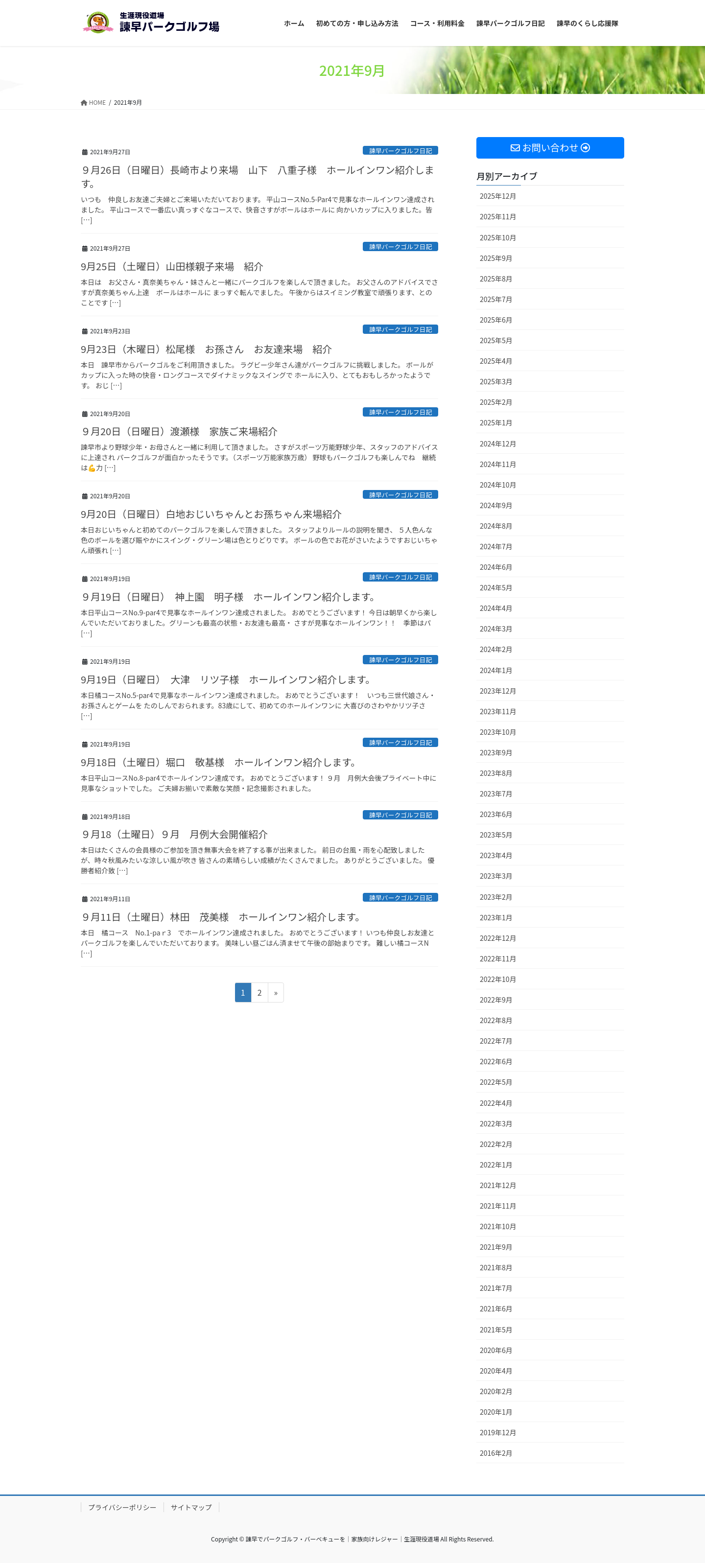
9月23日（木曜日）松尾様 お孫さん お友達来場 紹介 (206, 349)
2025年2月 (496, 402)
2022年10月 (498, 979)
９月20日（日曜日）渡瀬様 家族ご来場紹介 (179, 431)
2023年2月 (496, 897)
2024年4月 (496, 608)
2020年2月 (496, 1391)
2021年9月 (496, 1247)
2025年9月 (496, 258)
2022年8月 (496, 1020)
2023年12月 (498, 691)
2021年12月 (498, 1185)
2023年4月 (496, 855)
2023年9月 (496, 752)
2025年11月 (498, 216)
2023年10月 (498, 732)
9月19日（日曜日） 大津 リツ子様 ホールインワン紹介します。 (228, 679)
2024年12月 (498, 443)
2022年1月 (496, 1164)
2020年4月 (496, 1371)
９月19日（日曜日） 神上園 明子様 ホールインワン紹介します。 (230, 596)
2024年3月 (496, 628)
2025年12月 (498, 196)
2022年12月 (498, 938)
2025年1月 (496, 422)
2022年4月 (496, 1103)
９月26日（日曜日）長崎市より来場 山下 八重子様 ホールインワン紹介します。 (257, 176)
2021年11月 (498, 1206)
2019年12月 (498, 1432)
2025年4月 (496, 361)
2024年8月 (496, 526)
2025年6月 (496, 320)
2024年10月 (498, 485)
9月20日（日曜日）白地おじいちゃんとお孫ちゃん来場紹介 (211, 514)
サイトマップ (191, 1507)
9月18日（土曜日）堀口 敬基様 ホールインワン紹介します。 (220, 762)
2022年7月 (496, 1041)
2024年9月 (496, 505)
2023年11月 (498, 711)
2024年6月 (496, 567)
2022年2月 (496, 1144)
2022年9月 (496, 999)
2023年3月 (496, 876)
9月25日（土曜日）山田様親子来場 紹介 (172, 266)
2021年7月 (496, 1288)
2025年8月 (496, 278)
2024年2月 (496, 649)
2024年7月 (496, 546)
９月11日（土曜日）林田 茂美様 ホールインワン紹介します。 (223, 917)
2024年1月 (496, 670)
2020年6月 (496, 1350)
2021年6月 (496, 1308)
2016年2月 (496, 1453)
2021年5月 (496, 1329)
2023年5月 (496, 835)
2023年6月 (496, 814)
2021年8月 (496, 1267)
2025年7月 (496, 299)
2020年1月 (496, 1412)
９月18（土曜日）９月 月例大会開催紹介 (174, 834)
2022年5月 (496, 1082)
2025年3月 (496, 381)
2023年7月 (496, 793)
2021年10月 (498, 1226)
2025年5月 (496, 340)
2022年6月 (496, 1061)
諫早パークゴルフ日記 (400, 150)
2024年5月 (496, 587)
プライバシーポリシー (122, 1507)
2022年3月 (496, 1123)
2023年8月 (496, 773)
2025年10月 (498, 237)
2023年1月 (496, 917)
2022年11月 (498, 958)
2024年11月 (498, 464)
